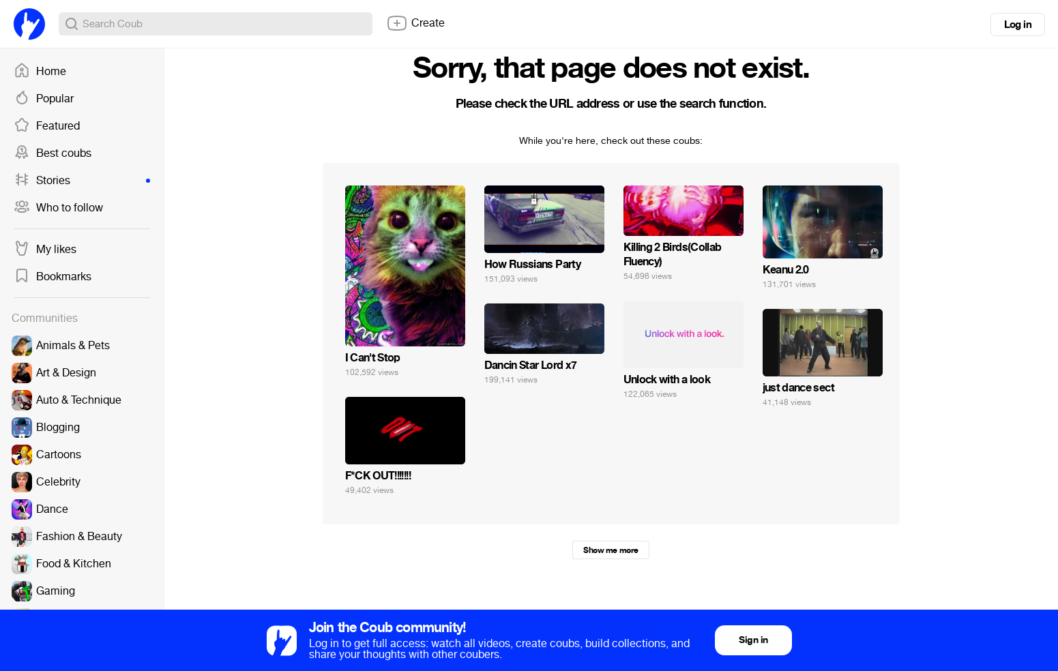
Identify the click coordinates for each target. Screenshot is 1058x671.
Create (415, 23)
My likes (45, 249)
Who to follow (58, 208)
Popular (44, 98)
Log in (1017, 24)
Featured (47, 126)
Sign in (753, 639)
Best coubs (52, 153)
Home (40, 71)
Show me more (610, 550)
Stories (82, 180)
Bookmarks (52, 276)
